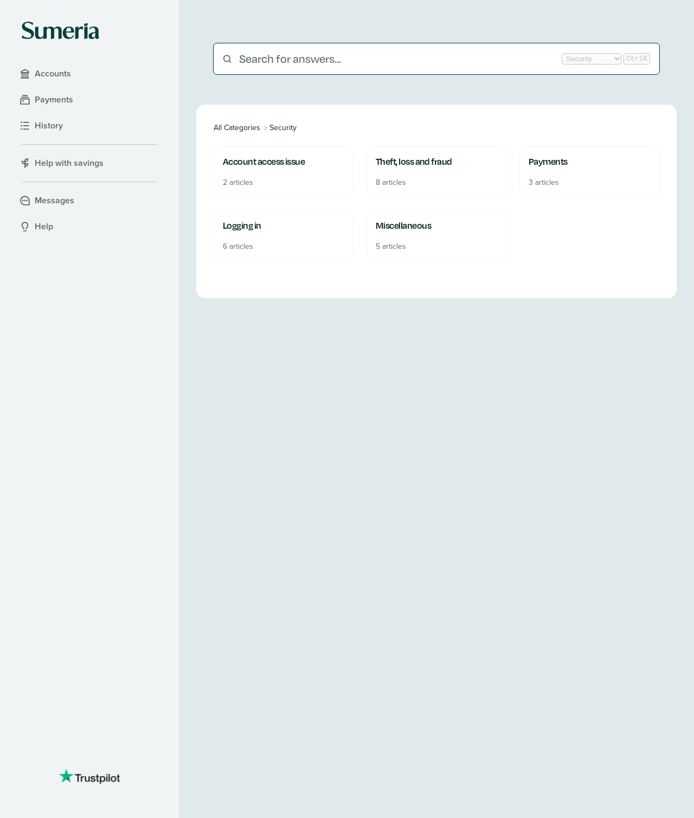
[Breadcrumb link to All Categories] (238, 127)
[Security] (283, 127)
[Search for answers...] (399, 59)
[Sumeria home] (60, 30)
